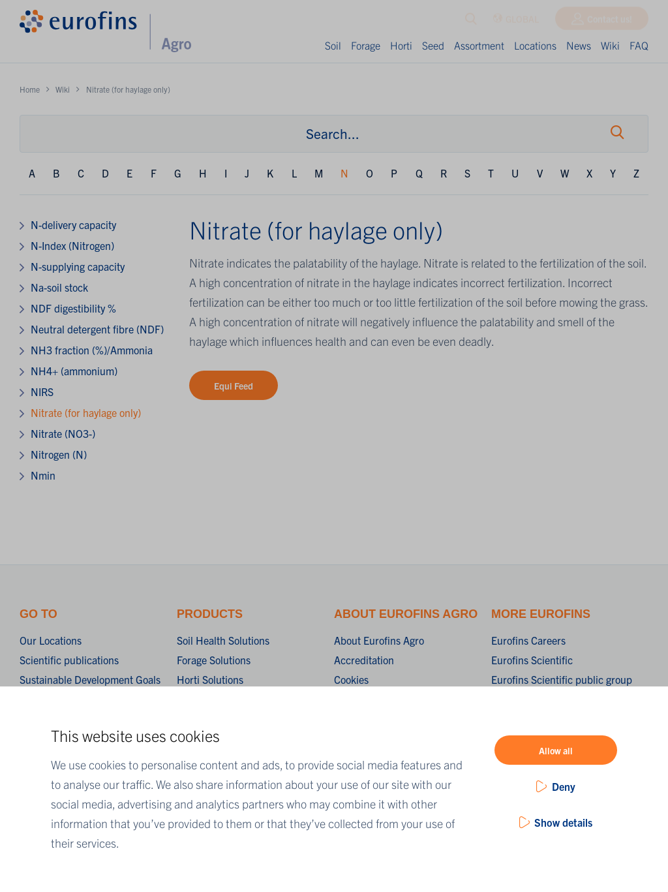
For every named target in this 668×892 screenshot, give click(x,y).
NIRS (42, 391)
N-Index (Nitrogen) (72, 245)
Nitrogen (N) (59, 454)
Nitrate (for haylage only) (86, 412)
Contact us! (609, 21)
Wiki (610, 45)
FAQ (639, 45)
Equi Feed (233, 386)
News (578, 45)
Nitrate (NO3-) (63, 433)
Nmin (43, 475)
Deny (563, 786)
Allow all (556, 750)
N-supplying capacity (78, 266)
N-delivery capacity (73, 224)
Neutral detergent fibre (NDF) (97, 328)
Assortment (479, 45)
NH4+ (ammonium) (74, 370)
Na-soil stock (59, 287)
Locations (535, 45)
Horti (401, 45)
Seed (433, 45)
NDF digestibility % (73, 308)
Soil (333, 45)
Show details (563, 822)
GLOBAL (516, 22)
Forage (365, 45)
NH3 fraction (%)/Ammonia (92, 349)
